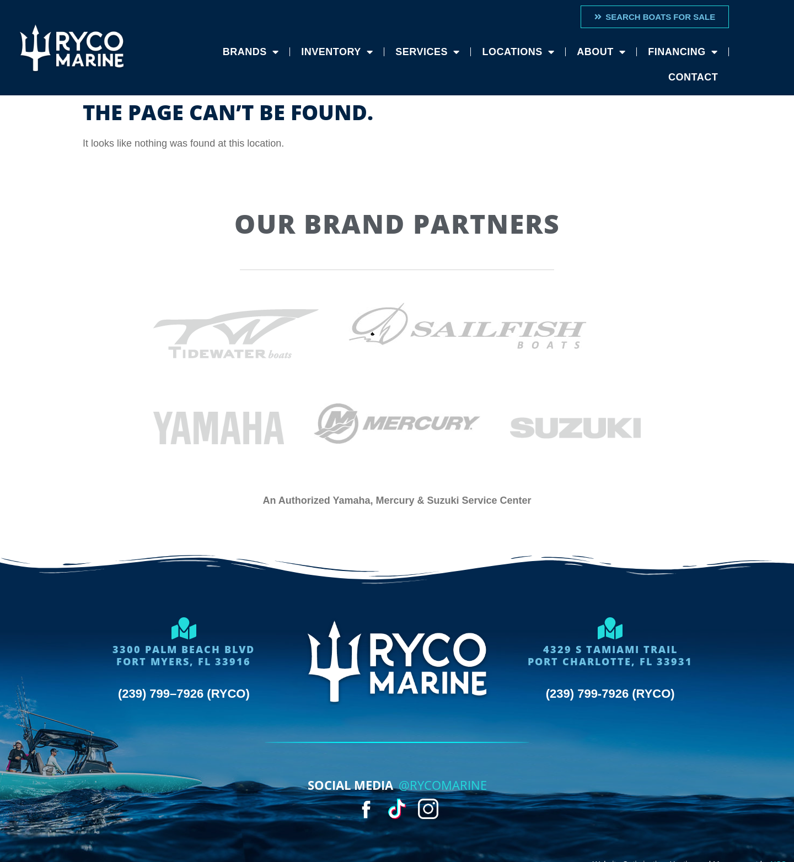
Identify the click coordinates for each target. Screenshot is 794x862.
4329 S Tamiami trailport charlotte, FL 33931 (610, 655)
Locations (518, 51)
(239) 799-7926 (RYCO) (610, 694)
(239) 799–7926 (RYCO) (184, 694)
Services (427, 51)
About (601, 51)
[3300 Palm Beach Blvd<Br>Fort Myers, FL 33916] (184, 628)
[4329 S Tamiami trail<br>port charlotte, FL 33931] (610, 628)
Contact (693, 77)
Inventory (337, 51)
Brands (251, 51)
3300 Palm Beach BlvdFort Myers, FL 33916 (183, 655)
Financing (682, 51)
